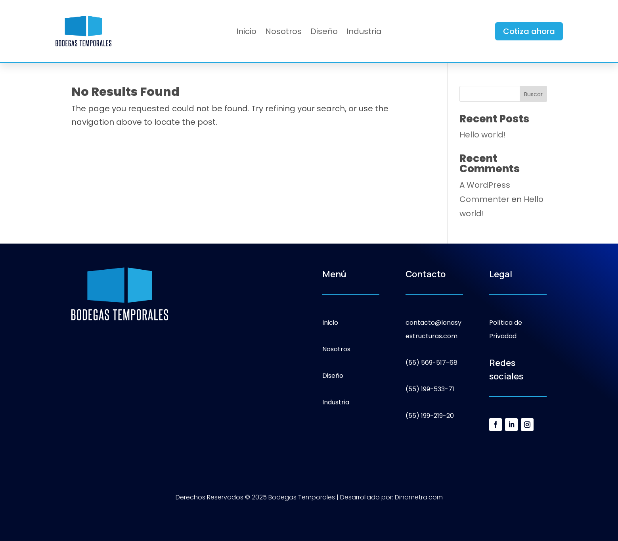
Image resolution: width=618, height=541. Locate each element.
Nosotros (283, 33)
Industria (364, 33)
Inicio (246, 33)
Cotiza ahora (529, 31)
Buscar (533, 94)
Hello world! (482, 134)
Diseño (324, 33)
